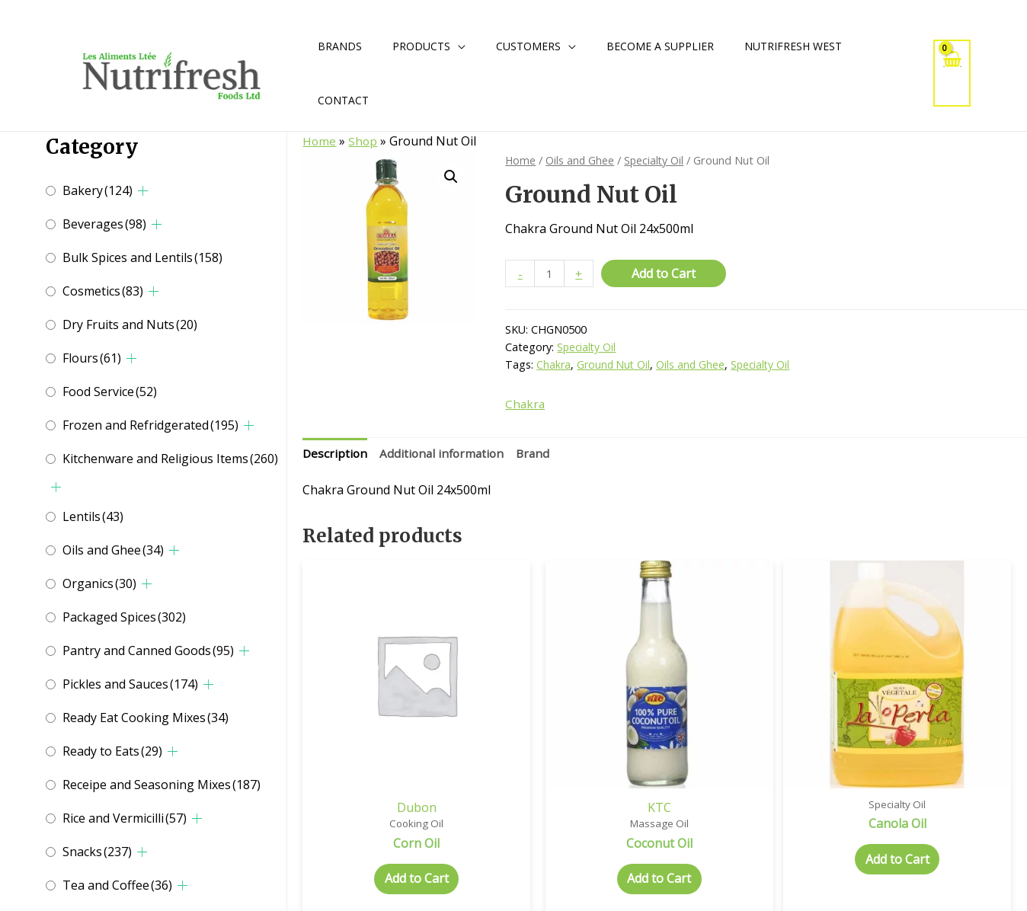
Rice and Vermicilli (124, 818)
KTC (572, 753)
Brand (539, 455)
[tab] (335, 456)
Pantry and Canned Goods (148, 650)
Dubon (388, 753)
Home (319, 141)
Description (335, 455)
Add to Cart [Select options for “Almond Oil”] (942, 827)
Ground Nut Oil (614, 366)
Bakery (97, 190)
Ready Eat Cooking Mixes (145, 717)
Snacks (97, 851)
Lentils (92, 516)
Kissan (941, 753)
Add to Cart (665, 273)
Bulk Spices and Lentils (142, 257)
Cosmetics (102, 291)
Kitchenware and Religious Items (170, 458)
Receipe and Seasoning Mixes (161, 784)
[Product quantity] (550, 274)
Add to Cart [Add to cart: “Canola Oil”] (757, 807)
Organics (99, 583)
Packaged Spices (124, 617)
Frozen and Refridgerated (150, 425)
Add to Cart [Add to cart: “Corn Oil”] (388, 827)
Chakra (553, 366)
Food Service (109, 391)
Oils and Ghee (113, 550)
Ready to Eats (112, 751)
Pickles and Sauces (130, 684)
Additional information (445, 455)
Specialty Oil (655, 160)
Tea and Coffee (117, 885)
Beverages (104, 224)
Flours (91, 358)
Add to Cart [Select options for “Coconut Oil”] (572, 827)
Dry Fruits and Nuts (129, 324)
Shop (364, 141)
